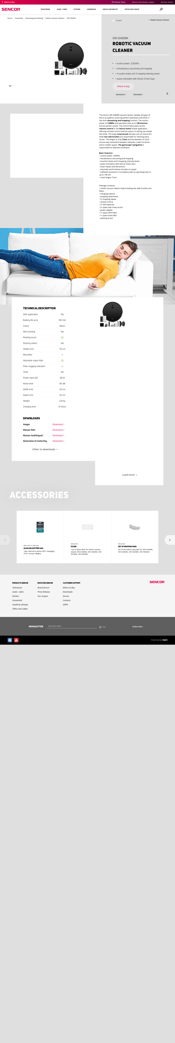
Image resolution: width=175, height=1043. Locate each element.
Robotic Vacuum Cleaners (160, 20)
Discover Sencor (167, 2)
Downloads (137, 94)
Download (58, 424)
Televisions (17, 587)
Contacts (66, 600)
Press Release (43, 591)
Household (17, 600)
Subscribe (137, 626)
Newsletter (36, 626)
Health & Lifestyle (20, 604)
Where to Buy (9, 2)
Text (104, 627)
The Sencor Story (118, 2)
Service (66, 596)
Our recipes (42, 596)
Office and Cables (20, 608)
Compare (119, 20)
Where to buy (123, 86)
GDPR (65, 604)
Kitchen (15, 596)
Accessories (120, 94)
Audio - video (18, 591)
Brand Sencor (43, 587)
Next (10, 86)
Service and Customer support (143, 2)
